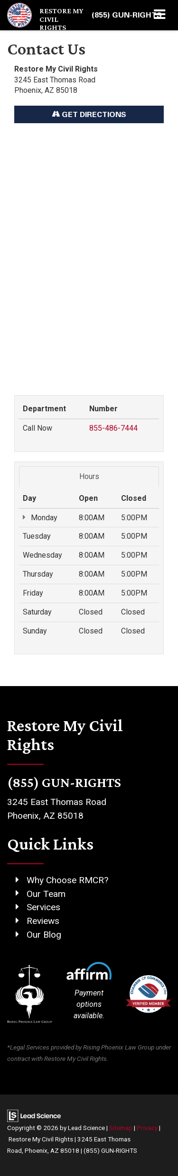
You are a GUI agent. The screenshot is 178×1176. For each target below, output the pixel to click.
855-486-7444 (113, 428)
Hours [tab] (89, 476)
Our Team (46, 893)
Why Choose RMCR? (67, 880)
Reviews (43, 920)
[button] (126, 15)
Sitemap (120, 1127)
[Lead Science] (34, 1115)
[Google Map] (89, 254)
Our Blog (44, 934)
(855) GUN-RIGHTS (110, 1150)
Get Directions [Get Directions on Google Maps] (89, 114)
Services (43, 907)
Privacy (147, 1127)
